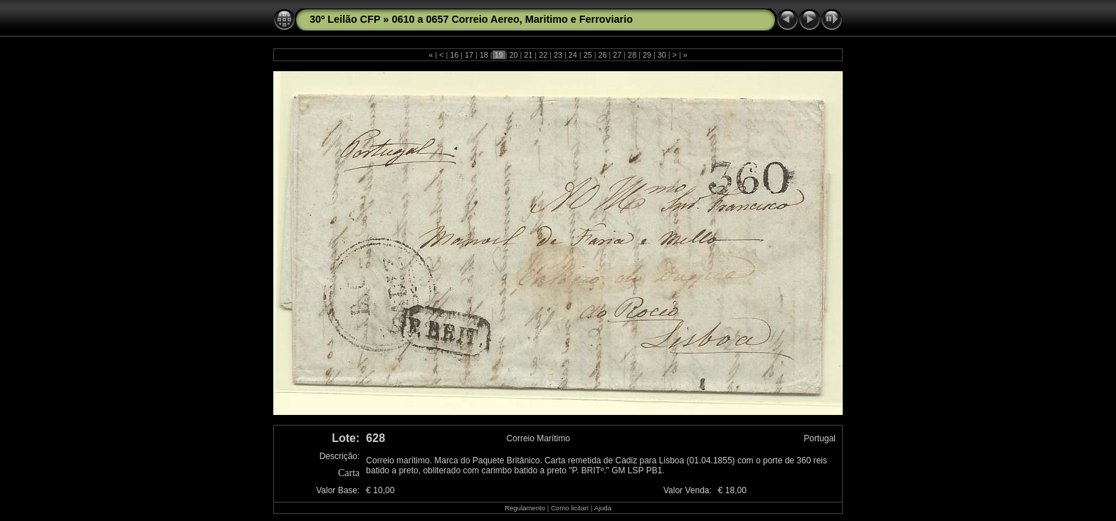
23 (558, 55)
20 (513, 55)
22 (543, 55)
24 (573, 55)
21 (528, 55)
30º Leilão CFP (345, 19)
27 (617, 55)
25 (587, 55)
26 (602, 55)
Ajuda (602, 508)
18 (484, 55)
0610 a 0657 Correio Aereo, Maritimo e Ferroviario (512, 19)
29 (647, 55)
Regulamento (525, 508)
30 (662, 55)
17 (469, 55)
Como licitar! (570, 508)
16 (454, 55)
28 (632, 55)
